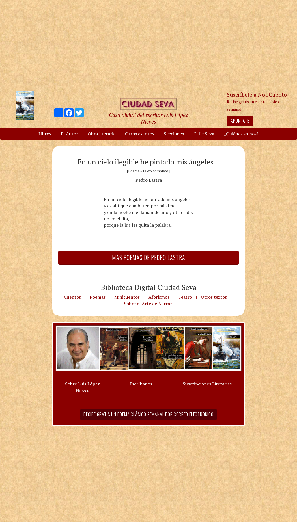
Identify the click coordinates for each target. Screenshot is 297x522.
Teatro (185, 297)
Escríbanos (141, 384)
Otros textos (214, 297)
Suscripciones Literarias (207, 384)
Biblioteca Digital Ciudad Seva (149, 287)
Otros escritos (139, 134)
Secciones (174, 134)
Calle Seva (203, 134)
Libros (44, 134)
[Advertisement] (148, 45)
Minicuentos (127, 297)
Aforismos (158, 297)
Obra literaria (101, 134)
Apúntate (240, 120)
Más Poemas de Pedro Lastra (148, 257)
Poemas (98, 297)
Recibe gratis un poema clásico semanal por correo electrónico (148, 414)
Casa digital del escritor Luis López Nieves (148, 118)
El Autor (69, 134)
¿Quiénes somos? (241, 134)
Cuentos (72, 297)
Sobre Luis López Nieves (82, 387)
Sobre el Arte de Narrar (148, 303)
